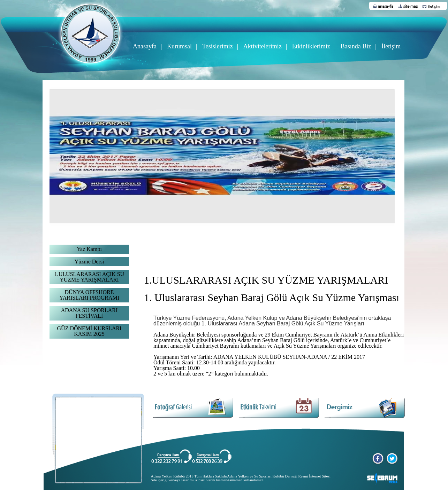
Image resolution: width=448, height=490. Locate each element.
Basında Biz (356, 46)
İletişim (391, 46)
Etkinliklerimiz (311, 46)
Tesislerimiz (217, 46)
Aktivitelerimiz (262, 46)
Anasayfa (145, 46)
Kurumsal (179, 46)
